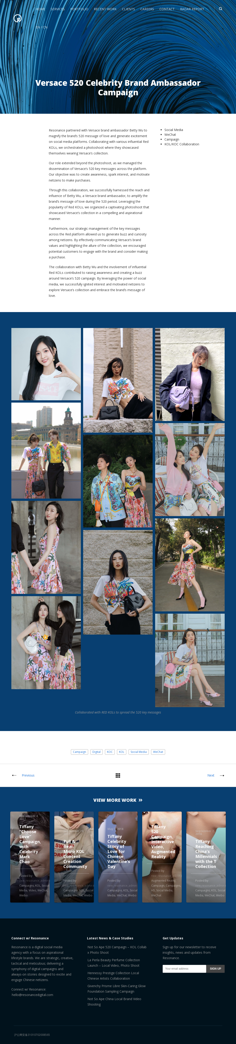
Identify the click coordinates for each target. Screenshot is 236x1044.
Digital (96, 752)
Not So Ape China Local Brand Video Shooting (114, 1001)
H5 (153, 890)
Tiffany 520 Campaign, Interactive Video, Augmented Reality (163, 841)
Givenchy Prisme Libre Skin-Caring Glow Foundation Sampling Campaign (116, 989)
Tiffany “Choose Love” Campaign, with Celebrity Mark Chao (30, 844)
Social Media (139, 752)
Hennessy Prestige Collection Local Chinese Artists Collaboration (113, 976)
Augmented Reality (163, 881)
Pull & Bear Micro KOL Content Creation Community (75, 854)
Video (32, 890)
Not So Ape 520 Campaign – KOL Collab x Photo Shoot (117, 950)
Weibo (23, 895)
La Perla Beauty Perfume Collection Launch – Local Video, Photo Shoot (113, 963)
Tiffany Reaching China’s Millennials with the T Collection (206, 854)
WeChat (158, 752)
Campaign (79, 752)
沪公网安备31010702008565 (32, 1035)
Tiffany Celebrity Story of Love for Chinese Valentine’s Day (118, 851)
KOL (121, 752)
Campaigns (26, 886)
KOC (110, 752)
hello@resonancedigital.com (32, 995)
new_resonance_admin (34, 881)
